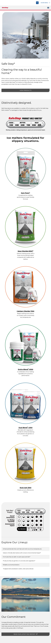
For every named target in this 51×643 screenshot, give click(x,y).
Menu (44, 3)
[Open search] (37, 2)
